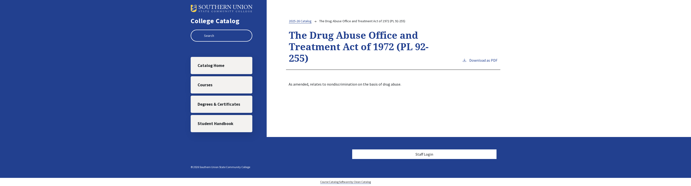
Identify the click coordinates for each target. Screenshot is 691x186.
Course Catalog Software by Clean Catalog (345, 182)
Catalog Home (211, 65)
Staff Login (424, 154)
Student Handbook (215, 123)
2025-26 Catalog (300, 21)
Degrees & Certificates (219, 104)
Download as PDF (479, 60)
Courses (205, 85)
